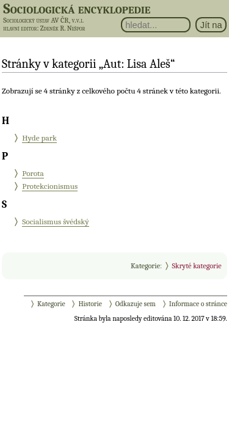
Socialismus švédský (55, 221)
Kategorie (145, 266)
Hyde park (39, 137)
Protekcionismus (50, 186)
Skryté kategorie (196, 266)
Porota (32, 173)
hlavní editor (20, 28)
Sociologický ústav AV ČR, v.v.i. (43, 20)
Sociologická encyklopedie (76, 8)
